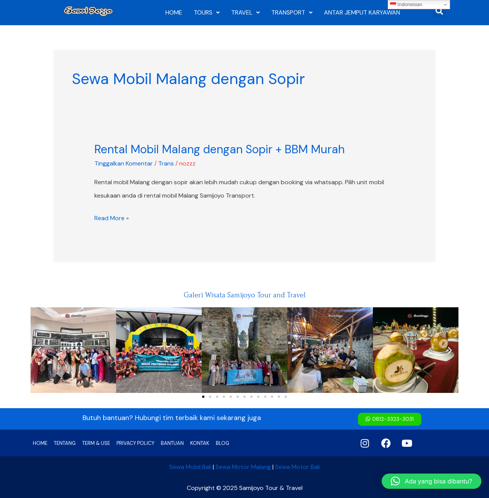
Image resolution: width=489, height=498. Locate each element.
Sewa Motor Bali (297, 466)
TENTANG (65, 443)
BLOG (222, 443)
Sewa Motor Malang (243, 466)
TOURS (207, 12)
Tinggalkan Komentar (123, 163)
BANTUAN (172, 443)
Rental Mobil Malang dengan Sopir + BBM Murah (219, 149)
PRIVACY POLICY (135, 443)
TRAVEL (245, 12)
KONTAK (199, 443)
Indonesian (406, 5)
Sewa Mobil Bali (190, 466)
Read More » (111, 218)
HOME (173, 12)
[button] (39, 350)
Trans (166, 163)
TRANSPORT (292, 12)
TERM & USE (96, 443)
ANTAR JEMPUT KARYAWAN (362, 12)
